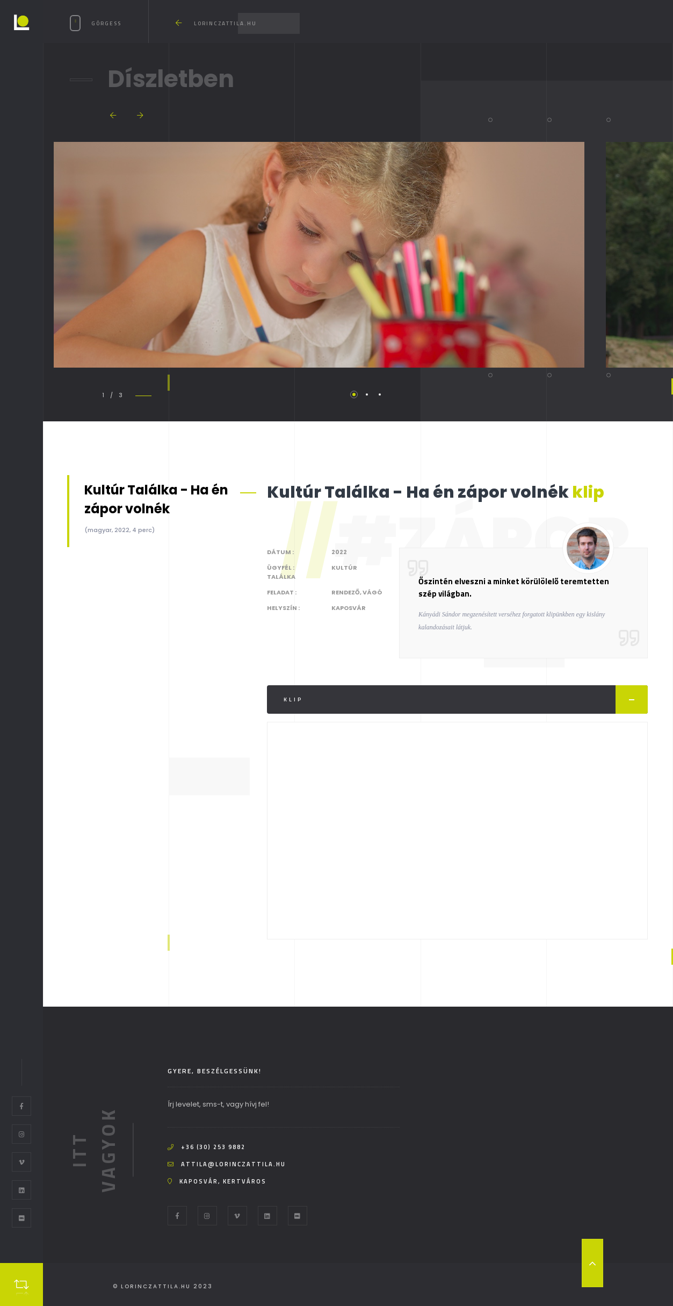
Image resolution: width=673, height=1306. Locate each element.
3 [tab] (379, 394)
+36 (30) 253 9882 (213, 1147)
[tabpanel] (319, 255)
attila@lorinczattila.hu (233, 1164)
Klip (466, 699)
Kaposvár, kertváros (222, 1181)
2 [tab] (367, 394)
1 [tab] (354, 394)
